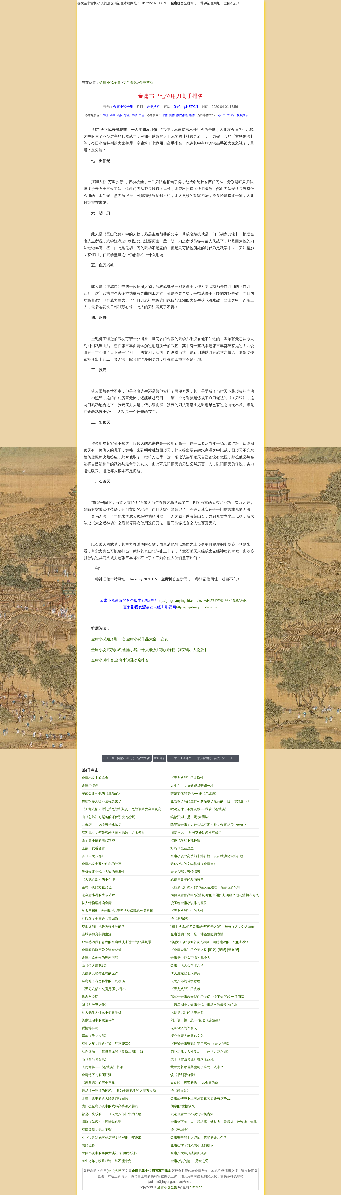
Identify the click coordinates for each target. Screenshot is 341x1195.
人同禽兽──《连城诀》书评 (102, 1067)
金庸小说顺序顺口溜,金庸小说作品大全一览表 (129, 639)
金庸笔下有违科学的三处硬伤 (103, 981)
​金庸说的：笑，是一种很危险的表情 (197, 934)
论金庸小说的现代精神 (98, 840)
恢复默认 (242, 115)
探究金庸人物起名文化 (187, 1036)
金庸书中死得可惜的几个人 (190, 958)
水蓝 (127, 115)
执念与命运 (90, 997)
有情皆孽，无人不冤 (97, 1130)
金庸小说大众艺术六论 (187, 965)
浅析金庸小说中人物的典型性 (103, 872)
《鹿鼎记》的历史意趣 (187, 1012)
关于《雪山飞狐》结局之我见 (192, 1059)
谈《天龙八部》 (93, 856)
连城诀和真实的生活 (97, 934)
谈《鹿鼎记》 (180, 918)
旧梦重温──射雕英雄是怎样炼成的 (196, 832)
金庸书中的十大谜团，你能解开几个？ (198, 1137)
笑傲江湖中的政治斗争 (98, 1020)
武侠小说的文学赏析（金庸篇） (193, 864)
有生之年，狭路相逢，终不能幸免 (106, 1044)
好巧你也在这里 (182, 848)
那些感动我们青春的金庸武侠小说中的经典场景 (116, 942)
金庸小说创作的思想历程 (100, 958)
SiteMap (196, 1187)
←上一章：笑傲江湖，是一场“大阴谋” (126, 758)
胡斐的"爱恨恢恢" (183, 1106)
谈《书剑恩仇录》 (183, 1075)
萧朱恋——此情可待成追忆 (101, 825)
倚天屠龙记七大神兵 (185, 973)
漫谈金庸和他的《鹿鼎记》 (101, 793)
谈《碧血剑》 (180, 1090)
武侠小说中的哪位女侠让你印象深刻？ (110, 1153)
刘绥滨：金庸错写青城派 (100, 918)
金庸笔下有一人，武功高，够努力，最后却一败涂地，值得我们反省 (213, 1123)
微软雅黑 (182, 115)
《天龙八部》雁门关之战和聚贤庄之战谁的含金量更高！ (123, 809)
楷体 (192, 115)
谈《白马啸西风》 (95, 1059)
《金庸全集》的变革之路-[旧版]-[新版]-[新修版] (204, 950)
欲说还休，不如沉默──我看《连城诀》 (199, 809)
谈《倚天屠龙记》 (95, 965)
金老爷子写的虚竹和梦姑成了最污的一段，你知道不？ (210, 801)
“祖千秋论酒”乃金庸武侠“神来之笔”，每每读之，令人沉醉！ (214, 926)
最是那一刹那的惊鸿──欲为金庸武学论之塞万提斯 (119, 1090)
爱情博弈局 (90, 1028)
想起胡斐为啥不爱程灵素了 (101, 801)
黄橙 (105, 115)
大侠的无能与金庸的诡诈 (100, 973)
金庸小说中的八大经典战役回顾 (105, 1098)
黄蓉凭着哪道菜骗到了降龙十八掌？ (197, 1067)
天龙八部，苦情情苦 (185, 872)
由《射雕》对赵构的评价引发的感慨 (108, 817)
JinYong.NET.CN (153, 3)
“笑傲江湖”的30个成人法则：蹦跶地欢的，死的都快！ (209, 942)
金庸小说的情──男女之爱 (189, 1161)
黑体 (172, 115)
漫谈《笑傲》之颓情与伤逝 (101, 1122)
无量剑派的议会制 (183, 1028)
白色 (141, 115)
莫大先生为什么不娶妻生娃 (101, 1012)
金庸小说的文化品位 (97, 887)
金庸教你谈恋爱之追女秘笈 (101, 950)
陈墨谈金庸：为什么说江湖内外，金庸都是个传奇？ (208, 825)
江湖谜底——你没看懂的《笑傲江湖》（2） (114, 1051)
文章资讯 (130, 83)
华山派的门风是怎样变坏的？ (103, 926)
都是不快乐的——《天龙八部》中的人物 (111, 1114)
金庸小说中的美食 (95, 778)
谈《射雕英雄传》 (95, 1004)
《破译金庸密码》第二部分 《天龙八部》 (200, 1044)
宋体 (165, 115)
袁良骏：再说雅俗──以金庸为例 (194, 1083)
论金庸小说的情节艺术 (98, 895)
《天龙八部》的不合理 (98, 879)
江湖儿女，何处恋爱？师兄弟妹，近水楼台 (113, 832)
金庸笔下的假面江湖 (97, 1075)
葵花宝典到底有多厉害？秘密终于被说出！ (113, 1137)
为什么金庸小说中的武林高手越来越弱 (110, 1106)
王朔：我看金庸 (93, 848)
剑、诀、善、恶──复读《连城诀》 (196, 1020)
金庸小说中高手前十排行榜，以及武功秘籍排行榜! (207, 856)
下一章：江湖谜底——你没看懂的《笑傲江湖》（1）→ (203, 758)
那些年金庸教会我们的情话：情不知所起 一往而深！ (209, 997)
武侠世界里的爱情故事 (187, 879)
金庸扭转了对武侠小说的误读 (192, 1145)
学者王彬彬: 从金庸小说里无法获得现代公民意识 (117, 911)
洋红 (113, 115)
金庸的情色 (90, 786)
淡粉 (120, 115)
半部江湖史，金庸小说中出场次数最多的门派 (203, 1004)
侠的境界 (88, 1145)
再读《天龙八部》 (95, 1036)
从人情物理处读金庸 (97, 903)
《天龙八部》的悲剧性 (187, 778)
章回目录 (159, 758)
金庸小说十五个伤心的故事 (101, 864)
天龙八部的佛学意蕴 (185, 981)
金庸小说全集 (110, 83)
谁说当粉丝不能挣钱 (185, 840)
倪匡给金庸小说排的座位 (188, 903)
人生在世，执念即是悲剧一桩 (192, 786)
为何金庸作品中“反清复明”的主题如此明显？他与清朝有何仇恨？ (214, 896)
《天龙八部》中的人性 (187, 911)
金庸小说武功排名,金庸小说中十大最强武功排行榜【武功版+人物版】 (149, 650)
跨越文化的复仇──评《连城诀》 (194, 793)
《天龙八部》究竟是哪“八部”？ (104, 989)
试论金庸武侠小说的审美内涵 (192, 1114)
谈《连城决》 (180, 1130)
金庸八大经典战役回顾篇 (188, 1153)
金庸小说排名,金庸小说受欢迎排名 (120, 660)
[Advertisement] (170, 45)
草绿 (134, 115)
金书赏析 (146, 83)
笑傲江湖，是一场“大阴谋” (189, 817)
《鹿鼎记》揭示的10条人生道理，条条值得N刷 (205, 887)
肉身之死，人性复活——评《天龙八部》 (200, 1051)
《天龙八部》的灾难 (185, 989)
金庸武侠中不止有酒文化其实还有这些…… (201, 1098)
